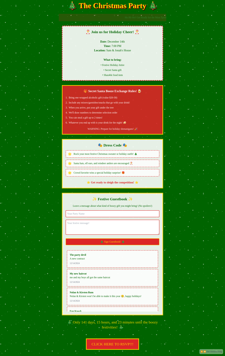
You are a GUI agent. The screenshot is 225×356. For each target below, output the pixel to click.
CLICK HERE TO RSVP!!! (112, 339)
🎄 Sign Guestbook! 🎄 (112, 241)
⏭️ (205, 352)
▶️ (202, 352)
